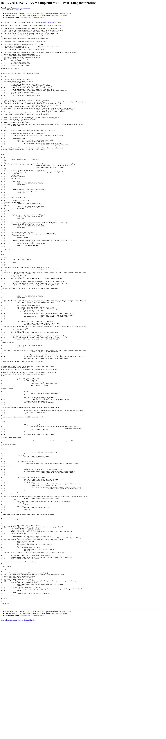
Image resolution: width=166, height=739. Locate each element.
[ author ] (42, 17)
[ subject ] (35, 17)
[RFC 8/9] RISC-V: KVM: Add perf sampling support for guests (45, 15)
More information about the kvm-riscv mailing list (18, 737)
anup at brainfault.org (46, 22)
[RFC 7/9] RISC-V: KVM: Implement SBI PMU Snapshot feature (48, 13)
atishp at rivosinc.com (22, 8)
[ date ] (22, 17)
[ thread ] (28, 17)
